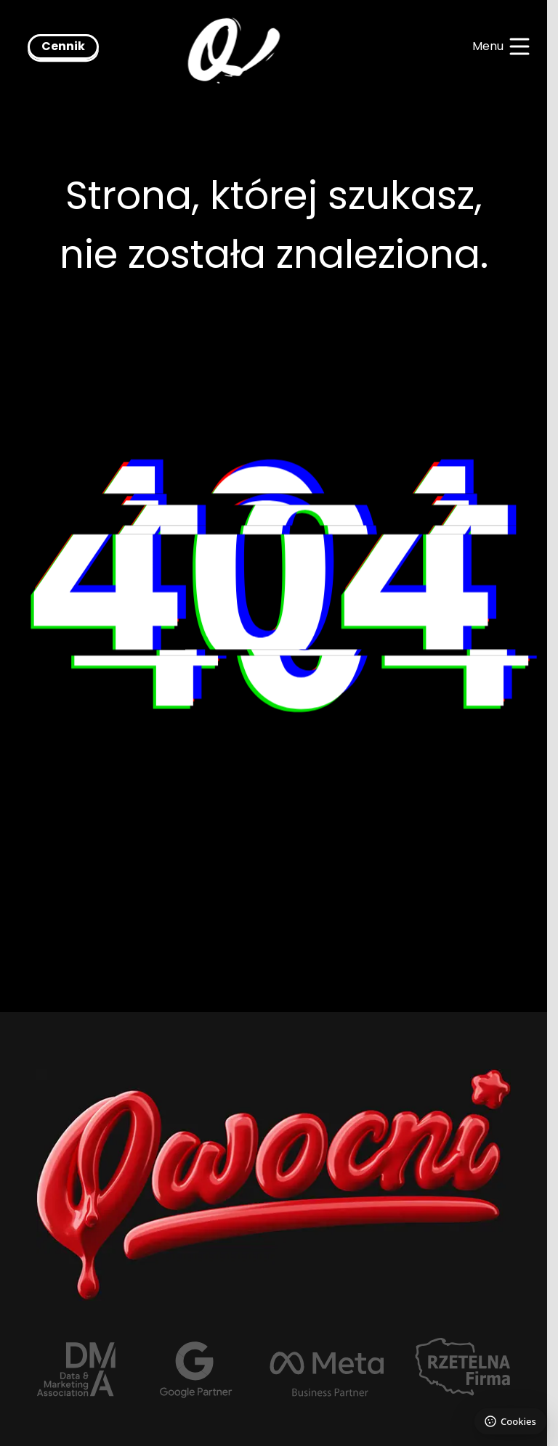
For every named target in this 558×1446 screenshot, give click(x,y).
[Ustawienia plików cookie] (510, 1421)
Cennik (63, 46)
